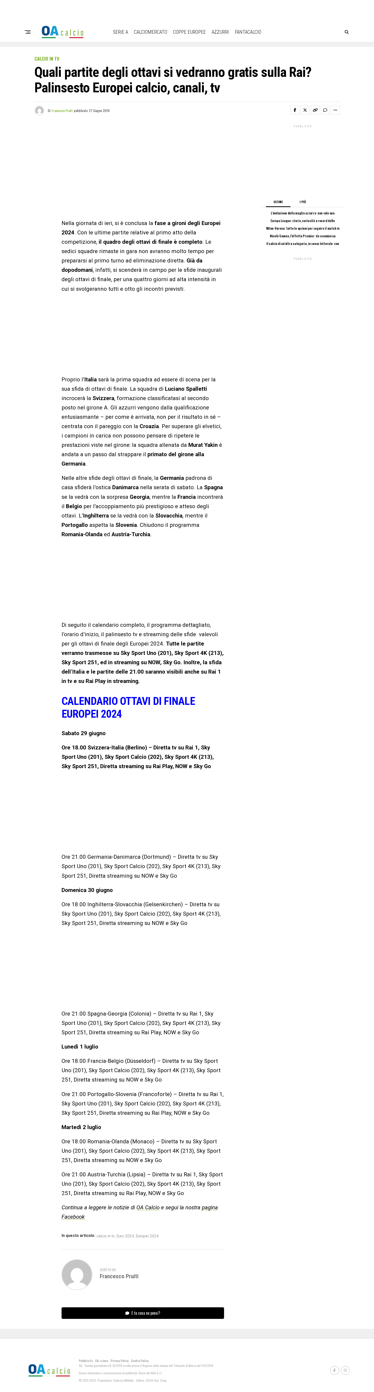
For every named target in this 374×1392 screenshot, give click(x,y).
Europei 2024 (147, 1236)
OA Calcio (148, 1207)
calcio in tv (106, 1236)
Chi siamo (101, 1361)
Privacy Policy (120, 1361)
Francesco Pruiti (62, 110)
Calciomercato (150, 32)
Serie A (120, 32)
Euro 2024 (125, 1236)
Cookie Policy (139, 1361)
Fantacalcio (248, 32)
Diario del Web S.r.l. (150, 1373)
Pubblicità (86, 1361)
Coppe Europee (189, 32)
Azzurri (220, 32)
